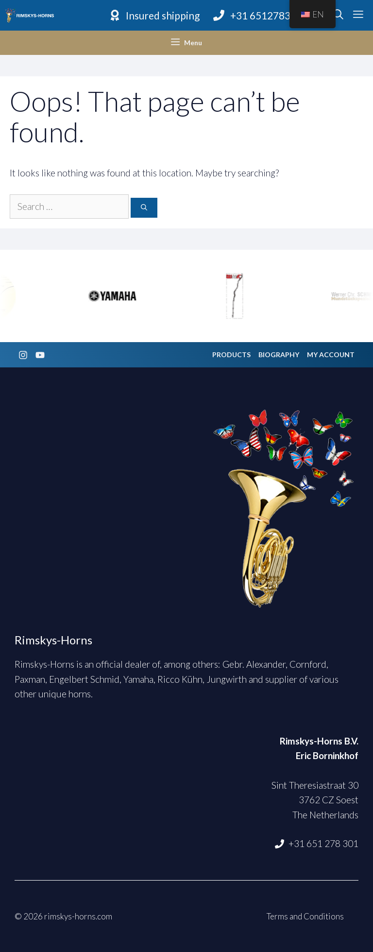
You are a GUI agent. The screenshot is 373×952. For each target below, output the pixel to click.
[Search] (144, 208)
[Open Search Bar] (338, 15)
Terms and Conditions (305, 916)
